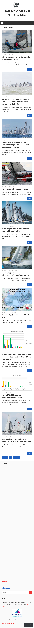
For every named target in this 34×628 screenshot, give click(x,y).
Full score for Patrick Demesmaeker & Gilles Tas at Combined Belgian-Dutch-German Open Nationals (15, 101)
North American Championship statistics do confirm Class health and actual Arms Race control (16, 356)
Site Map (4, 582)
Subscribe (28, 624)
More (29, 69)
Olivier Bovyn (12, 54)
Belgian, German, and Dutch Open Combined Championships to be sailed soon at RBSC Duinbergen (15, 144)
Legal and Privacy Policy (8, 623)
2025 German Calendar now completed (15, 189)
